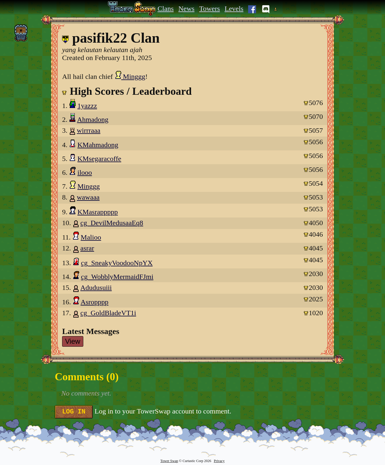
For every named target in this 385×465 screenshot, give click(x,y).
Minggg (130, 76)
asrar (87, 248)
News (186, 8)
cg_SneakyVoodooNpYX (117, 263)
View (72, 341)
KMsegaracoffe (99, 158)
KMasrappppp (97, 212)
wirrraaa (88, 130)
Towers (209, 8)
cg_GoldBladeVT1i (108, 313)
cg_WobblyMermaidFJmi (117, 276)
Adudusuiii (96, 287)
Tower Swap (169, 461)
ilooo (84, 172)
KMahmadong (97, 145)
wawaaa (88, 197)
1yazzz (87, 105)
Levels (234, 8)
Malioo (91, 237)
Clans (165, 8)
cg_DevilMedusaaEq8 (111, 223)
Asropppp (95, 302)
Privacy (219, 461)
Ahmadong (93, 119)
